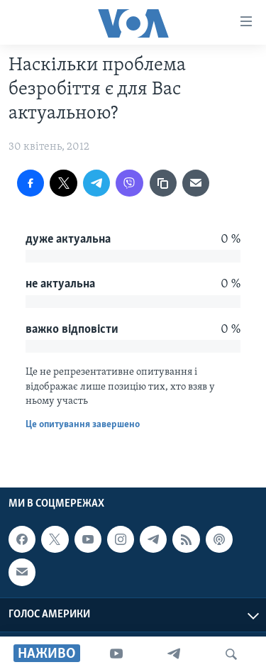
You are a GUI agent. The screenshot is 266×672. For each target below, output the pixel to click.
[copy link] (163, 183)
